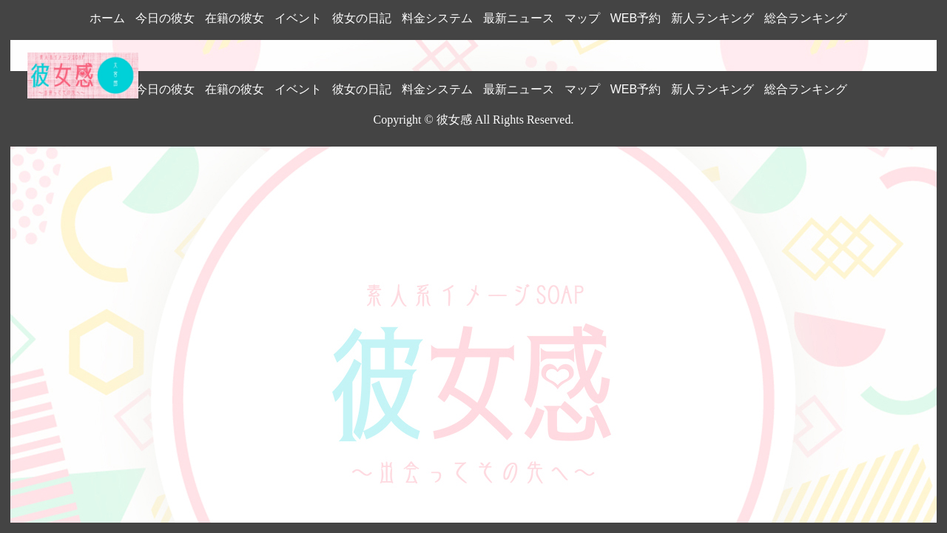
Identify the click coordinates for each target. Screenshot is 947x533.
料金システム (437, 18)
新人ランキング (712, 18)
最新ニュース (518, 18)
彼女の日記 (361, 18)
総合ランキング (805, 18)
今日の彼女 (165, 18)
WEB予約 (635, 18)
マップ (582, 18)
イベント (298, 18)
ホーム (107, 18)
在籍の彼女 (234, 18)
